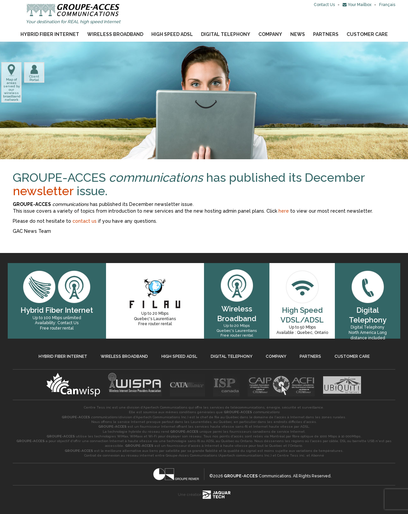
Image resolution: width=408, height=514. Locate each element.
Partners (326, 34)
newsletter (44, 191)
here (283, 211)
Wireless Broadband (115, 34)
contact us (84, 221)
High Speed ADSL (172, 34)
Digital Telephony (225, 34)
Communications (257, 476)
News (297, 34)
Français (387, 4)
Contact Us (325, 4)
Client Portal (34, 73)
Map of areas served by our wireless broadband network (11, 82)
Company (270, 34)
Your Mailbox (357, 4)
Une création (204, 494)
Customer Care (367, 34)
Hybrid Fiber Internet (49, 34)
